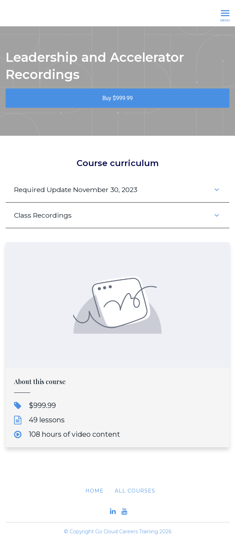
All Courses (135, 491)
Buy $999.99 (117, 98)
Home (94, 491)
